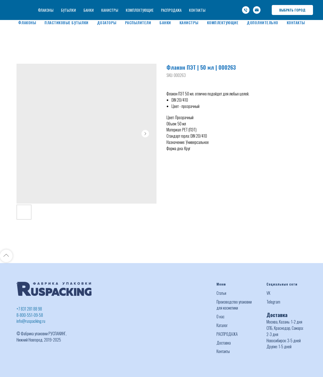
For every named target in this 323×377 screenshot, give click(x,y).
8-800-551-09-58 (29, 315)
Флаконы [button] (27, 22)
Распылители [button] (138, 22)
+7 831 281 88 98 (29, 309)
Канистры (189, 22)
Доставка (223, 343)
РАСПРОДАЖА (227, 334)
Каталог (222, 325)
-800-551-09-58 (242, 4)
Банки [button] (165, 22)
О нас (220, 317)
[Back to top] (6, 256)
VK (268, 293)
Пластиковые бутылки (66, 22)
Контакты (296, 22)
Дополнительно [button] (262, 22)
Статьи (221, 293)
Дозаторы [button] (106, 22)
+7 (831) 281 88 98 (209, 4)
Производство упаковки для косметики (234, 305)
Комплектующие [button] (222, 22)
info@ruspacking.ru (240, 10)
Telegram (273, 302)
